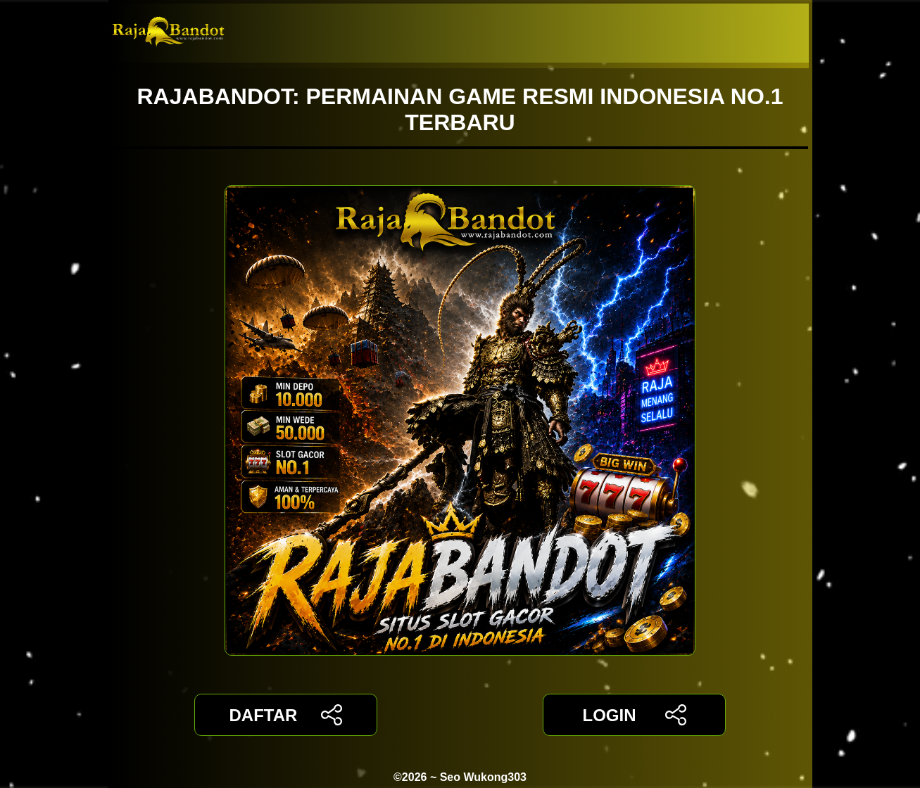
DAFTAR (286, 714)
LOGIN (634, 714)
